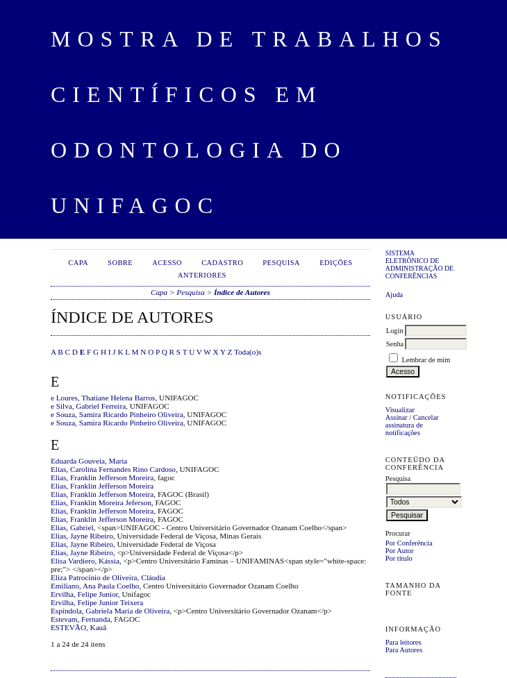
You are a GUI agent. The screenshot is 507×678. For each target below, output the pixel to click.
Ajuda (394, 294)
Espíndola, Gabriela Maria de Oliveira (110, 611)
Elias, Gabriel (72, 527)
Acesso (167, 262)
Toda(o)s (248, 352)
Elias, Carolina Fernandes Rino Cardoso (113, 469)
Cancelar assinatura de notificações (412, 425)
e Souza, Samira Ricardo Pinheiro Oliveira (117, 414)
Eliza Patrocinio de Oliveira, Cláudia (108, 577)
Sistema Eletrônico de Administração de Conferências (419, 264)
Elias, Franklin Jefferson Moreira (102, 477)
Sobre (120, 262)
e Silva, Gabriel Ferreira (88, 406)
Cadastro (222, 262)
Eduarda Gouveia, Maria (89, 461)
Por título (399, 558)
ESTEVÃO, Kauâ (78, 627)
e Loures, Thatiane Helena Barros (103, 397)
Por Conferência (409, 543)
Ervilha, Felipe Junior (84, 594)
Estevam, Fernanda (80, 619)
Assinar (396, 417)
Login (395, 330)
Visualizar (400, 410)
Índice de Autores (242, 292)
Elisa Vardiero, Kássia (85, 561)
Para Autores (403, 650)
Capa (78, 262)
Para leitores (403, 642)
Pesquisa (281, 262)
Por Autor (399, 550)
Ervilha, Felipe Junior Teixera (97, 602)
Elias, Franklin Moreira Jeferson (101, 502)
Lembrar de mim (425, 360)
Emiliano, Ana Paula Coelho (95, 586)
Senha (395, 344)
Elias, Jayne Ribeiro (82, 536)
